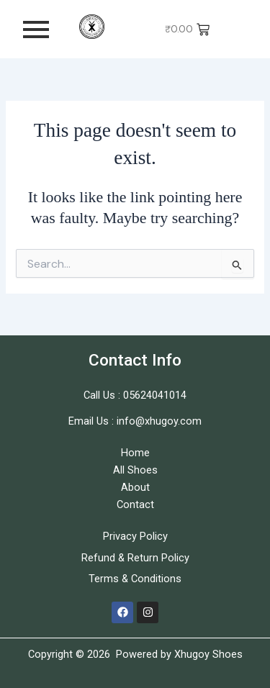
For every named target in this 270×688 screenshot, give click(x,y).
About (135, 487)
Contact (135, 504)
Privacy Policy (135, 536)
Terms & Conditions (135, 578)
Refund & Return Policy (135, 557)
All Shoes (135, 469)
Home (135, 452)
